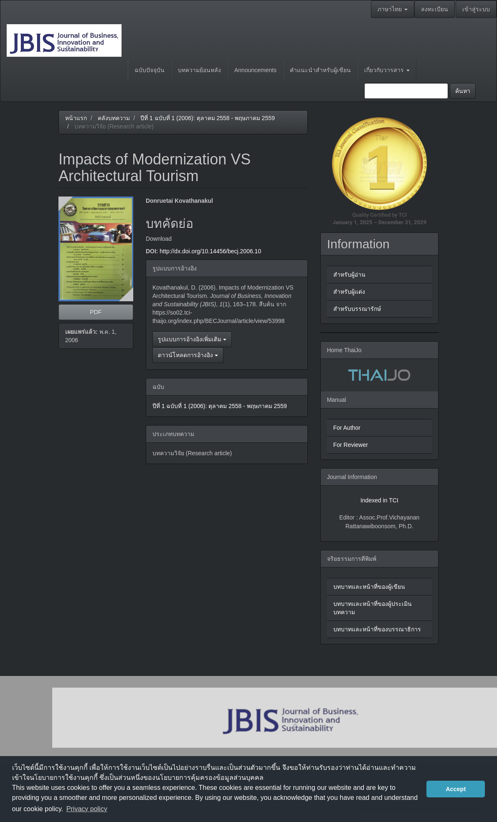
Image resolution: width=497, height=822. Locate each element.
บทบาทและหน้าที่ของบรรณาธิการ (377, 629)
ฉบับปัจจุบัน (149, 70)
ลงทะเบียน (434, 9)
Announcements (255, 70)
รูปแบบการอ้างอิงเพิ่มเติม (192, 339)
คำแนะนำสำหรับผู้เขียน (320, 70)
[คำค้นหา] (406, 91)
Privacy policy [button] (86, 808)
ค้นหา (462, 91)
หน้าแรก (76, 118)
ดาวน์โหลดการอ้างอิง (188, 355)
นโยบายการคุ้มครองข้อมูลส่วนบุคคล (209, 777)
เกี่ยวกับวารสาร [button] (387, 70)
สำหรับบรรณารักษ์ (357, 308)
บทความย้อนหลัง (199, 70)
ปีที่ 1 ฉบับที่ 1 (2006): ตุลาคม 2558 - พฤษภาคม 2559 (207, 118)
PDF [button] (95, 312)
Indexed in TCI (379, 500)
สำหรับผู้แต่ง (349, 291)
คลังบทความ (114, 118)
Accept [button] (456, 789)
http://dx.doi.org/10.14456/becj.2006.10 (210, 251)
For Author (346, 427)
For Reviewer (350, 444)
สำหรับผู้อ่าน (349, 274)
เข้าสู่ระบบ (476, 9)
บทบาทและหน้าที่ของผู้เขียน (369, 586)
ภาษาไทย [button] (393, 9)
